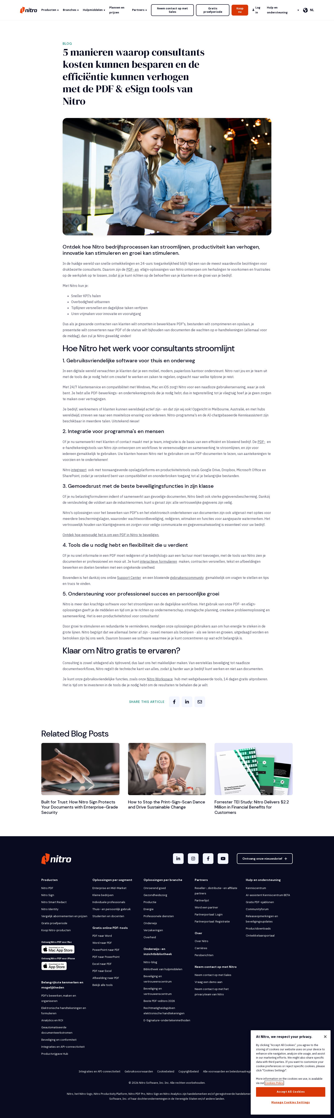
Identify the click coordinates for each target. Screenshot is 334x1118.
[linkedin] (187, 701)
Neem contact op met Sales (172, 10)
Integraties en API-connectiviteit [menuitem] (99, 1071)
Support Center (129, 578)
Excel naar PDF (102, 963)
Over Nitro (201, 941)
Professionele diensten (159, 916)
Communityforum (257, 909)
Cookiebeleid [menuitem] (165, 1071)
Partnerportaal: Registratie (212, 921)
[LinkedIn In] (178, 858)
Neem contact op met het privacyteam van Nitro (212, 991)
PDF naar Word (102, 935)
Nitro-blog (150, 962)
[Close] (325, 1036)
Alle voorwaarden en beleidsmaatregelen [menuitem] (229, 1071)
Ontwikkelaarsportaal (260, 935)
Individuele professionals (108, 902)
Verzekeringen (153, 930)
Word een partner (206, 907)
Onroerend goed (155, 887)
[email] (199, 701)
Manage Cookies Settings (290, 1102)
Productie (150, 902)
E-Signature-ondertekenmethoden (167, 1020)
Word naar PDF (102, 942)
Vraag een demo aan (208, 981)
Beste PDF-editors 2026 (159, 1000)
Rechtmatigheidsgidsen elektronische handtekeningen (164, 1010)
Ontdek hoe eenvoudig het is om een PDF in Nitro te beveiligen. (111, 535)
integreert (78, 470)
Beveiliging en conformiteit (58, 1039)
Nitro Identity (49, 909)
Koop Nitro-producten (56, 930)
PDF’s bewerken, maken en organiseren (58, 997)
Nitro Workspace (160, 679)
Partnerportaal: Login (209, 914)
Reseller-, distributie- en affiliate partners (216, 890)
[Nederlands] (308, 10)
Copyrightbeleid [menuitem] (189, 1071)
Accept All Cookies (291, 1092)
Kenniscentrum (256, 887)
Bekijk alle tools (102, 985)
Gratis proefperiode (212, 10)
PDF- (261, 442)
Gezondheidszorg (155, 894)
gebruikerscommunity (187, 578)
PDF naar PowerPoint (105, 956)
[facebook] (174, 701)
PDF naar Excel (102, 971)
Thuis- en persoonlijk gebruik (111, 909)
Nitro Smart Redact (53, 902)
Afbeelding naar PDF (105, 978)
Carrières (201, 948)
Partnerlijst (202, 900)
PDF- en (132, 269)
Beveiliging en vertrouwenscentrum (158, 978)
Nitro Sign (47, 894)
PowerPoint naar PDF (105, 949)
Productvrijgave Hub (54, 1053)
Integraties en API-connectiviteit (63, 1046)
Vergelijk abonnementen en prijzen (64, 916)
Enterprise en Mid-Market (109, 887)
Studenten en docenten (108, 916)
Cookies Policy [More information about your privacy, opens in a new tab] (274, 1083)
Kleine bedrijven (103, 894)
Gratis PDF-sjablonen (260, 902)
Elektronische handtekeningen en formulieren (63, 1010)
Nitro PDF (47, 887)
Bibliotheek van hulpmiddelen (163, 969)
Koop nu (239, 10)
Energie (149, 909)
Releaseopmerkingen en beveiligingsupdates (262, 918)
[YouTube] (223, 858)
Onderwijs (150, 923)
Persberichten (204, 955)
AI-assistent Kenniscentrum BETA (268, 894)
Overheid (150, 937)
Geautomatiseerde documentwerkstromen (56, 1029)
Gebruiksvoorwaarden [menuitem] (139, 1071)
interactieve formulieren (158, 561)
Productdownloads (258, 928)
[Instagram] (193, 858)
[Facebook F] (208, 858)
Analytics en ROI (52, 1020)
